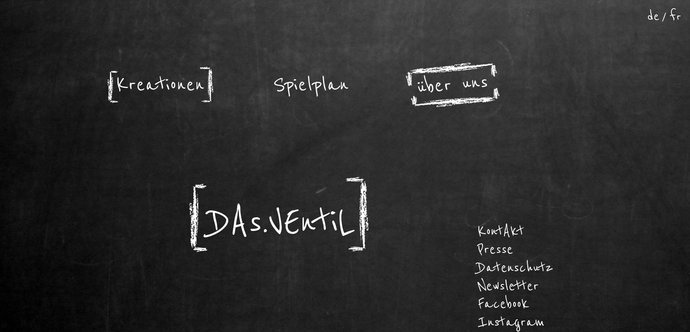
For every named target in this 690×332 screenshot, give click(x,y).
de (653, 16)
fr (675, 16)
